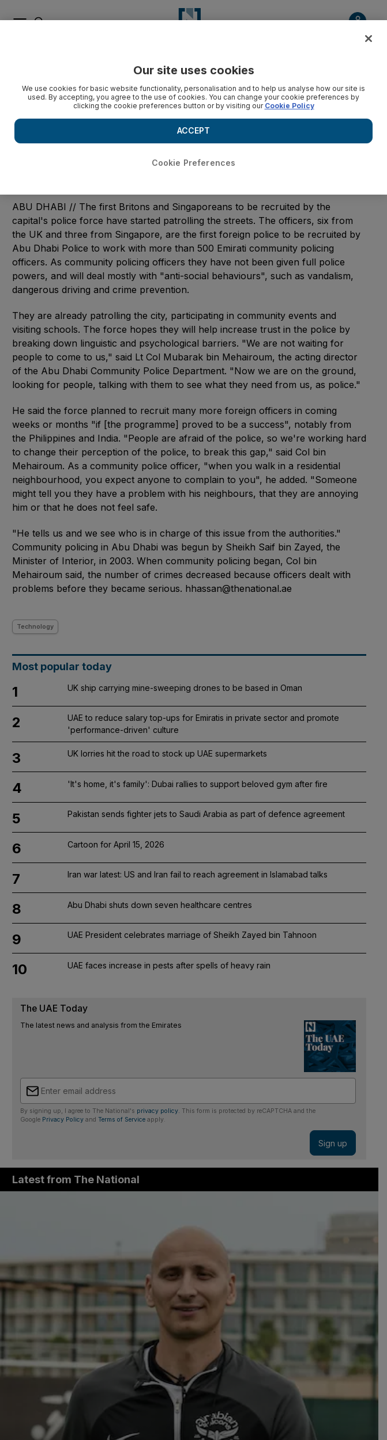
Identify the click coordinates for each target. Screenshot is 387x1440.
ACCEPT (194, 130)
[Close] (368, 38)
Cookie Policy (289, 105)
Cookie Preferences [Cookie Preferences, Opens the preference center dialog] (194, 163)
